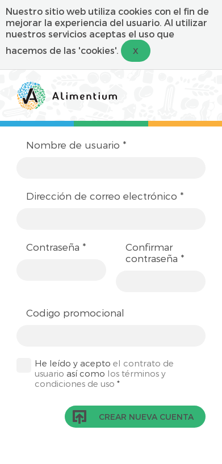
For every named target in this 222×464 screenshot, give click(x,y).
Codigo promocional (75, 312)
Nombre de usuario (76, 144)
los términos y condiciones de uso (100, 378)
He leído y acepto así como (104, 373)
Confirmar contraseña (155, 252)
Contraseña (56, 246)
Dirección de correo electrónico (105, 195)
